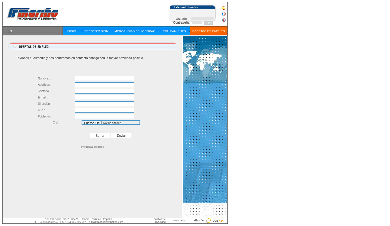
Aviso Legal (179, 220)
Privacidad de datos (92, 146)
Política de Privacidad (160, 220)
